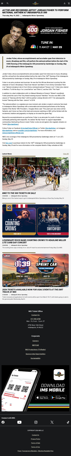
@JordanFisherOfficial (29, 128)
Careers (35, 341)
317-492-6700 (35, 319)
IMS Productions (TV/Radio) (35, 350)
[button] (2, 3)
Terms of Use (35, 447)
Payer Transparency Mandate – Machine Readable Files (35, 451)
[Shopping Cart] (69, 3)
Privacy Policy (35, 439)
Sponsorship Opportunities (35, 354)
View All (66, 154)
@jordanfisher (13, 124)
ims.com (9, 143)
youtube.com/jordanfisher (27, 130)
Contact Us (35, 315)
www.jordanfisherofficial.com (13, 133)
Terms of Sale (35, 443)
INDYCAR (35, 345)
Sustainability (35, 358)
